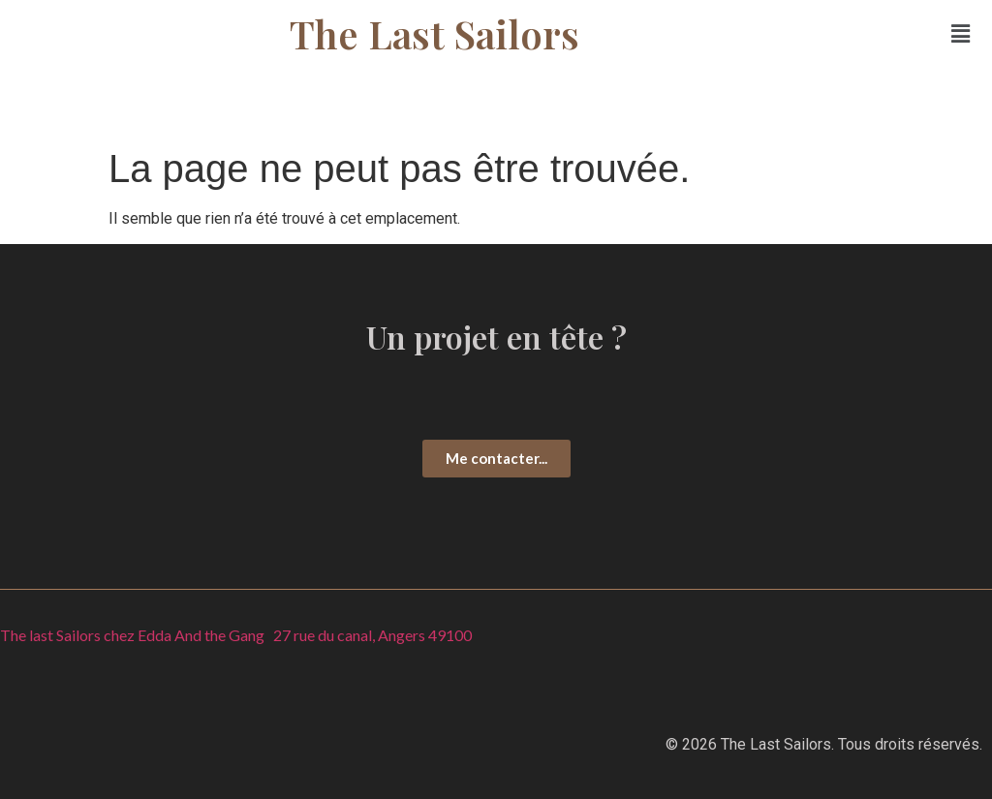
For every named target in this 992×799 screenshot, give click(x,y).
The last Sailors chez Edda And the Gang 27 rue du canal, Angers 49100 (236, 635)
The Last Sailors (434, 33)
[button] (961, 33)
